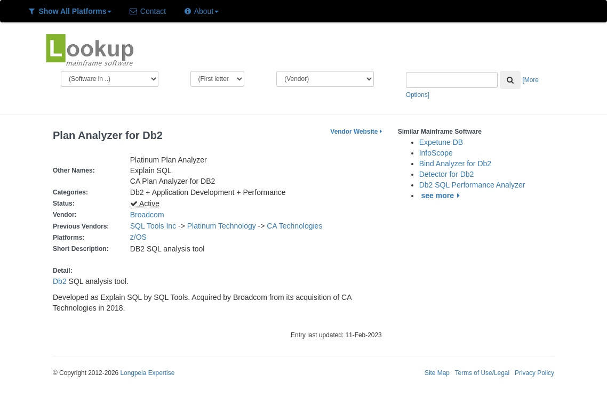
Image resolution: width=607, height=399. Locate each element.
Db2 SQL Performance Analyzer (472, 185)
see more (442, 195)
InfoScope (436, 153)
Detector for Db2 (446, 174)
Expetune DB (441, 142)
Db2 (60, 281)
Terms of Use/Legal (482, 373)
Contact (147, 11)
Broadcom (147, 214)
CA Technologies (294, 226)
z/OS (140, 237)
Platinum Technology (221, 226)
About (201, 11)
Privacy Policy (534, 373)
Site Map (437, 373)
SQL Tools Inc (153, 226)
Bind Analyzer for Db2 (455, 163)
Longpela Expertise (147, 373)
